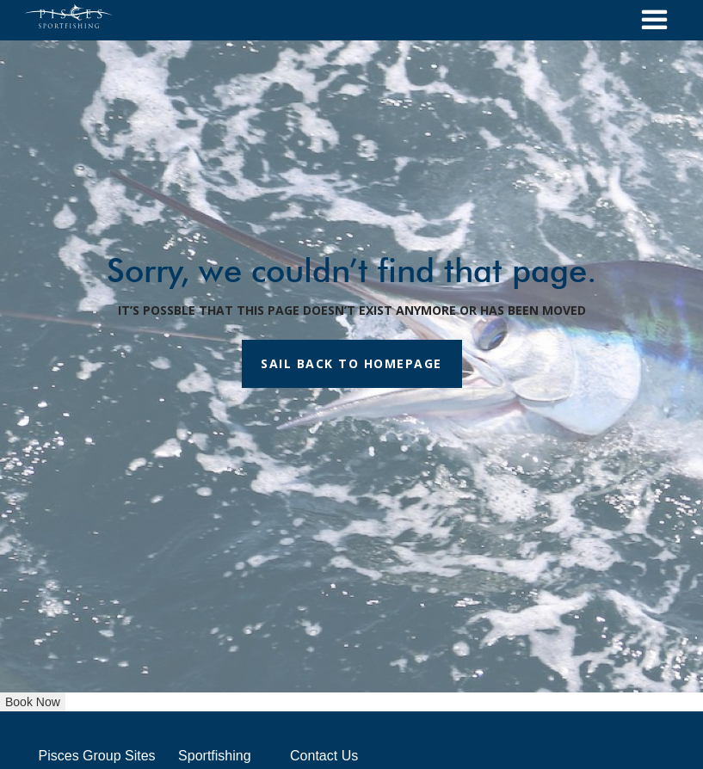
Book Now (32, 702)
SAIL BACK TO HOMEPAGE (351, 363)
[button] (654, 20)
